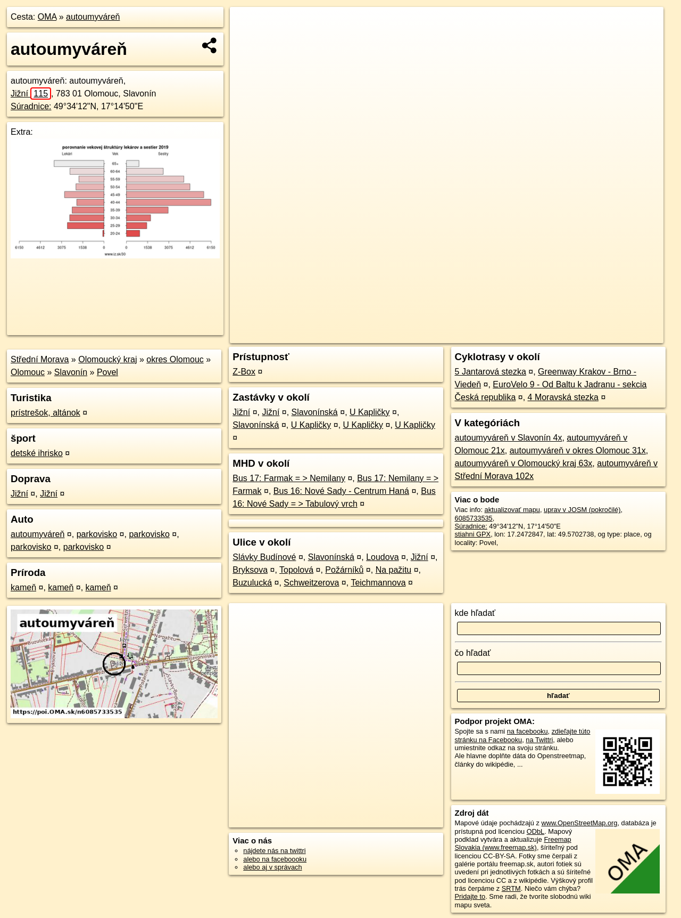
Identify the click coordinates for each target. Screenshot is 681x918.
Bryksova (250, 569)
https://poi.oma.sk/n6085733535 (615, 335)
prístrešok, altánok (45, 412)
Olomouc (28, 372)
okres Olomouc (175, 359)
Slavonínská (315, 412)
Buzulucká (252, 582)
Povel (107, 372)
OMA (47, 16)
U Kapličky (370, 412)
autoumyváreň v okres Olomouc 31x (578, 450)
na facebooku (527, 731)
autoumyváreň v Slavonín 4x (508, 437)
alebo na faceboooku (274, 859)
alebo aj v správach (272, 867)
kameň (23, 587)
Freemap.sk (534, 335)
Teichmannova (378, 582)
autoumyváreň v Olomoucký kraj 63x (524, 463)
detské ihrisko (37, 453)
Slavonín (70, 372)
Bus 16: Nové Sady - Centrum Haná (341, 490)
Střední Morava (40, 359)
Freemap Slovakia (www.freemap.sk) (513, 843)
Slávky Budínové (264, 557)
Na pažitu (394, 569)
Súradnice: (31, 106)
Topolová (296, 569)
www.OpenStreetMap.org (579, 823)
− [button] (248, 42)
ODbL (535, 831)
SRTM (511, 888)
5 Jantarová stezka (490, 371)
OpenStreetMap (480, 335)
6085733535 (474, 518)
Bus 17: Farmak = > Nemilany (288, 478)
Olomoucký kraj (107, 359)
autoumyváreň (93, 16)
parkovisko (97, 534)
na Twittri (539, 740)
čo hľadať (473, 652)
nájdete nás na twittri (274, 851)
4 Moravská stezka (563, 397)
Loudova (382, 557)
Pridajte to (470, 896)
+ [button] (248, 25)
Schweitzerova (311, 582)
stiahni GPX (473, 534)
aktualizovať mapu (512, 510)
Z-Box (243, 371)
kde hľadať (475, 613)
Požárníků (344, 569)
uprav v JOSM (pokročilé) (582, 510)
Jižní (31, 93)
